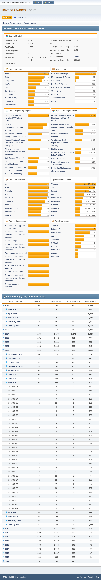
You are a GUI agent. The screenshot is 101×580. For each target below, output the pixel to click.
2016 (7, 541)
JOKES (8, 124)
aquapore (55, 257)
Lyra (53, 215)
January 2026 (14, 326)
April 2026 (12, 314)
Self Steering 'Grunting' (14, 158)
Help (77, 577)
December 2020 (15, 354)
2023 (7, 338)
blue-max (8, 187)
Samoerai (55, 239)
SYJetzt (54, 205)
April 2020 (12, 512)
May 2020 (12, 383)
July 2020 (12, 374)
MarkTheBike (10, 105)
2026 (7, 305)
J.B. (53, 236)
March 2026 (13, 318)
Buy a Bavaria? (57, 158)
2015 (7, 545)
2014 (7, 549)
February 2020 (14, 521)
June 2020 (12, 379)
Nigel (7, 87)
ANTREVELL (10, 198)
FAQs (53, 101)
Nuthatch (55, 253)
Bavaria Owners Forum (19, 10)
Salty (7, 77)
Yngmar (8, 74)
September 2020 (15, 366)
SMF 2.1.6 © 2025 (7, 577)
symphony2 (9, 94)
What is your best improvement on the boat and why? (15, 152)
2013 (7, 553)
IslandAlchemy (11, 98)
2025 (7, 330)
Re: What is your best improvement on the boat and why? (15, 234)
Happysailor (56, 232)
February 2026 (14, 322)
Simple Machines (20, 577)
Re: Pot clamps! (11, 241)
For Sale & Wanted (59, 84)
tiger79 (7, 84)
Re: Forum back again (14, 272)
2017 (7, 537)
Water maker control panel (16, 253)
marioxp (8, 215)
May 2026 (12, 309)
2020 (7, 350)
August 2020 (13, 370)
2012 (7, 557)
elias (6, 194)
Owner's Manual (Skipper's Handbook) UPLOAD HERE (16, 118)
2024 (7, 334)
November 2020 (15, 358)
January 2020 (14, 525)
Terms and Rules (86, 577)
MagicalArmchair (12, 208)
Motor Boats (56, 94)
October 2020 (14, 362)
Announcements (58, 98)
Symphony (9, 81)
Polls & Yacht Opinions (60, 87)
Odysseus (9, 101)
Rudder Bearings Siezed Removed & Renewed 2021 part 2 (15, 143)
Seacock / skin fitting (13, 174)
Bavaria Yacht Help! (59, 74)
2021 (7, 346)
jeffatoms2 (55, 229)
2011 (7, 561)
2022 (7, 342)
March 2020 (13, 516)
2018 (7, 533)
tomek (76, 57)
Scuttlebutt (55, 81)
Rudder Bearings (58, 149)
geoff (53, 194)
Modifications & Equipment (62, 77)
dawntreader (10, 91)
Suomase (55, 208)
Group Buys (56, 91)
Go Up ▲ (96, 577)
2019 (7, 529)
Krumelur (8, 191)
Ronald (54, 212)
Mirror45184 (56, 250)
